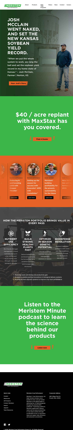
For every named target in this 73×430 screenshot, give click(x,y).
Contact (62, 5)
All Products (7, 401)
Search (6, 405)
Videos (50, 5)
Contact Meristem (9, 403)
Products (34, 5)
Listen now (42, 348)
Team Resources (8, 410)
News (56, 5)
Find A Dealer (42, 139)
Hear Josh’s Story (18, 83)
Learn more (16, 197)
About (27, 5)
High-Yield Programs (43, 6)
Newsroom (7, 398)
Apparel (6, 407)
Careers (69, 5)
